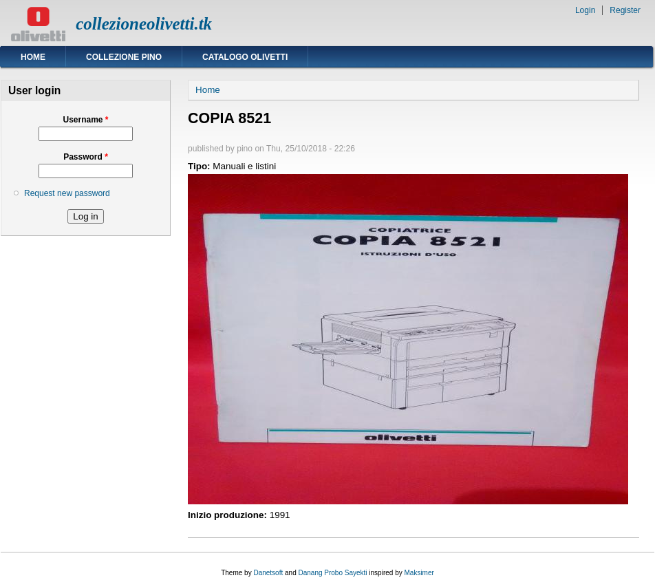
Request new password (67, 193)
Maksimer (418, 573)
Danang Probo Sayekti (332, 573)
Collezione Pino (124, 57)
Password (85, 157)
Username (85, 120)
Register (625, 10)
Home (33, 57)
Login (585, 10)
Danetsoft (268, 573)
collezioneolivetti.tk (144, 23)
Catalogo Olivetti (245, 57)
